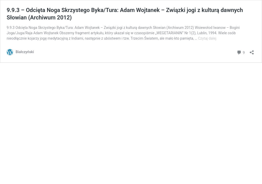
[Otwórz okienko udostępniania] (251, 51)
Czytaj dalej (207, 38)
